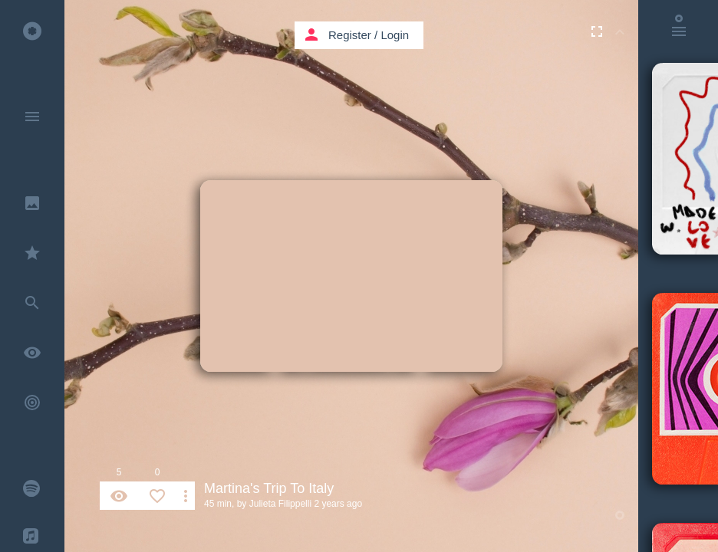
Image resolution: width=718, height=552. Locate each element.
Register (349, 34)
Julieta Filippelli (280, 503)
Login (394, 34)
